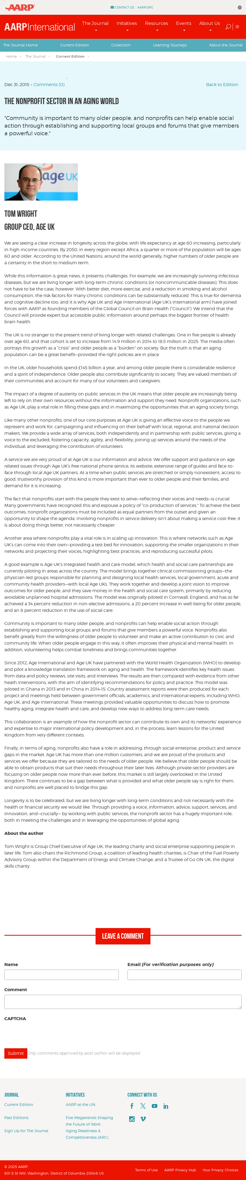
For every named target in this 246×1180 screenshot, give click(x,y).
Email (171, 964)
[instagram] (132, 1119)
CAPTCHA (15, 1019)
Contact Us (124, 7)
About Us (209, 23)
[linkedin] (166, 1106)
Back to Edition (222, 84)
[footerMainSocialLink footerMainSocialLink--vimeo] (143, 1119)
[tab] (20, 45)
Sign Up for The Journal (26, 1130)
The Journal (95, 23)
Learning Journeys (170, 45)
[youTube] (154, 1106)
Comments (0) (49, 84)
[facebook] (132, 1106)
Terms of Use (146, 1170)
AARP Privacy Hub (180, 1170)
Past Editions (16, 1117)
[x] (143, 1106)
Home (11, 56)
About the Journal (226, 45)
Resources (156, 23)
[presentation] (45, 1034)
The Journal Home (20, 45)
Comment (15, 990)
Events (183, 23)
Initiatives (127, 23)
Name (11, 964)
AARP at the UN (80, 1104)
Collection (121, 45)
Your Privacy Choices (220, 1170)
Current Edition (74, 45)
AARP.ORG (145, 7)
